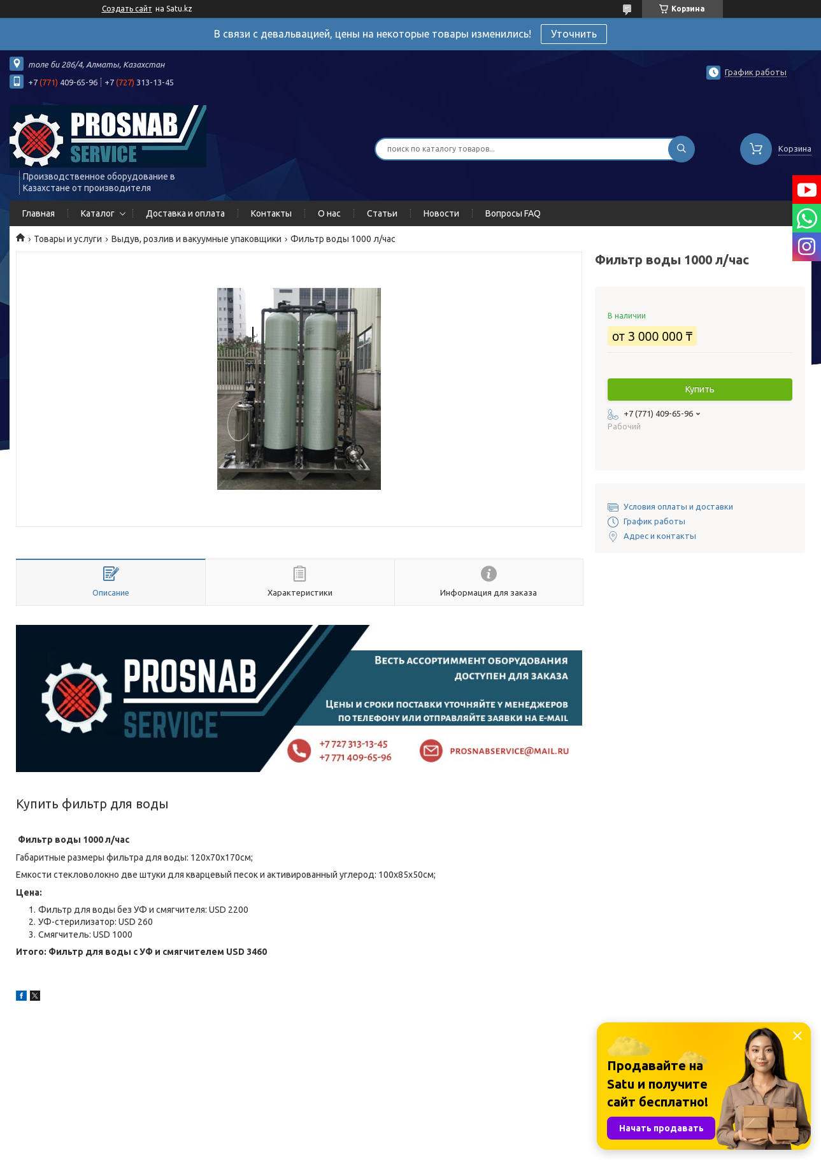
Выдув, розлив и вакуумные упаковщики (196, 239)
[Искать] (681, 149)
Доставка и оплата (185, 213)
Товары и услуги (68, 239)
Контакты (271, 213)
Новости (441, 213)
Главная (38, 213)
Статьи (382, 213)
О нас (329, 213)
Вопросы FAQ (513, 213)
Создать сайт (127, 8)
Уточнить (574, 33)
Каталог (98, 213)
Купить (700, 389)
